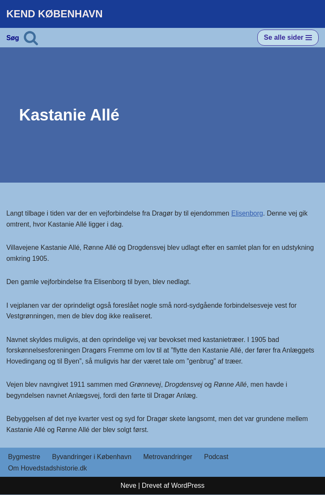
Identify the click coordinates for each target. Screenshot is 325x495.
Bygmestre (24, 457)
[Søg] (31, 37)
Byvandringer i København (92, 457)
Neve (128, 486)
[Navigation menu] (288, 38)
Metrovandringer (168, 457)
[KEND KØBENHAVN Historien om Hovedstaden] (54, 14)
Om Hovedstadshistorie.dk (48, 468)
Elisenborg (249, 213)
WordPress (187, 486)
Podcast (217, 457)
